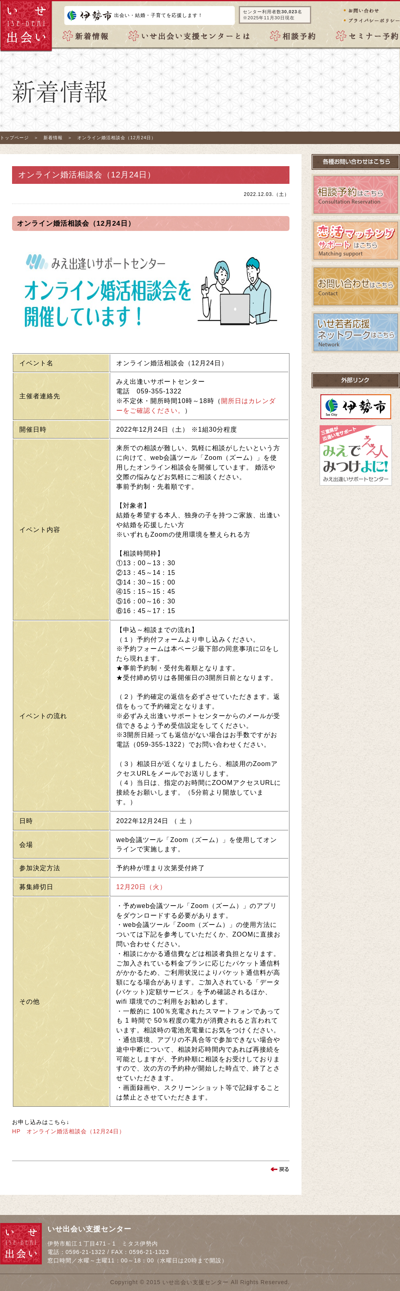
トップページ (14, 137)
